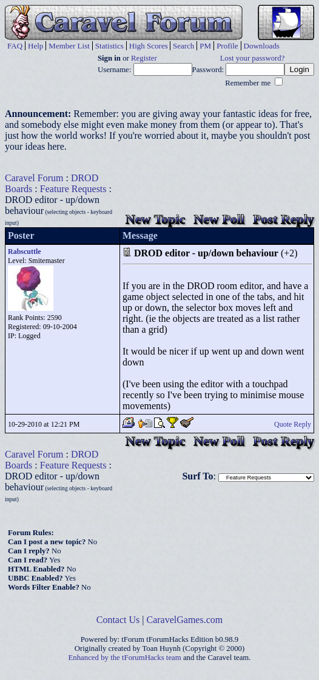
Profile (227, 45)
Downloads (262, 45)
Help (35, 45)
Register (144, 58)
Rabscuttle (24, 251)
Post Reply (283, 219)
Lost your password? (252, 58)
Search (183, 45)
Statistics (109, 45)
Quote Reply (292, 424)
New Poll (218, 219)
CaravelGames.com (185, 620)
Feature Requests (73, 189)
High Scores (148, 45)
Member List (69, 45)
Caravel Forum (34, 178)
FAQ (14, 45)
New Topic (155, 219)
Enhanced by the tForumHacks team (125, 657)
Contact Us (118, 620)
